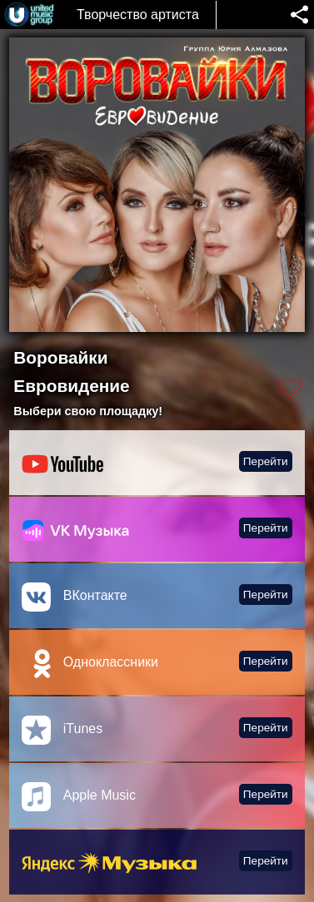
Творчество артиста (138, 14)
